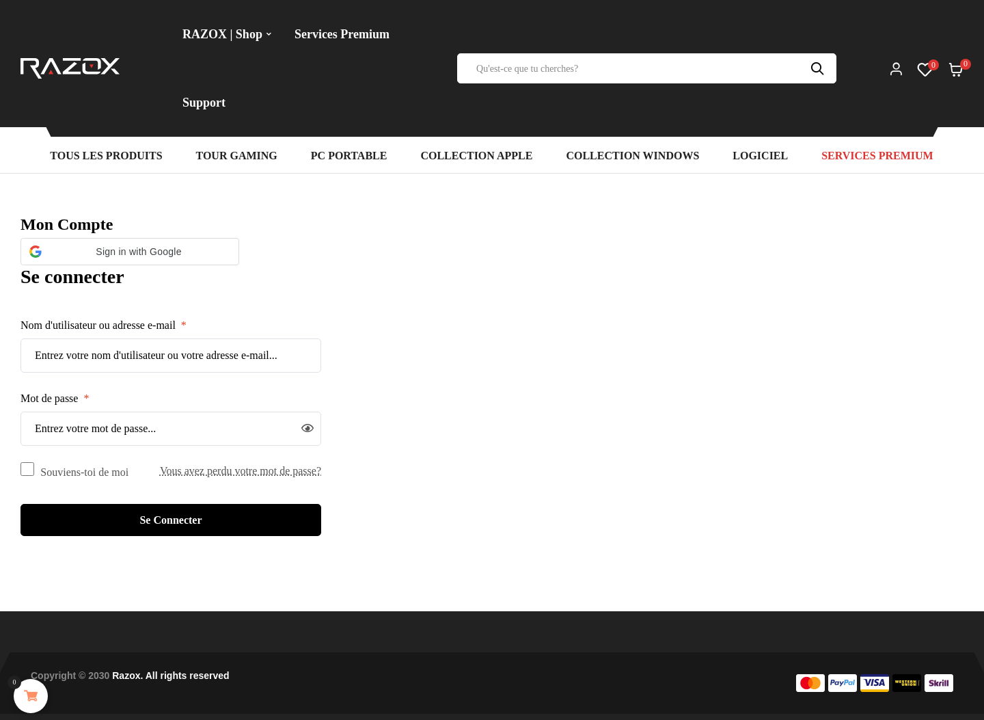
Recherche (819, 68)
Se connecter (170, 520)
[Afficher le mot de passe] (307, 428)
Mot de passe (54, 398)
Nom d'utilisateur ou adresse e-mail (103, 325)
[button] (129, 251)
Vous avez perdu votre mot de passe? (240, 471)
